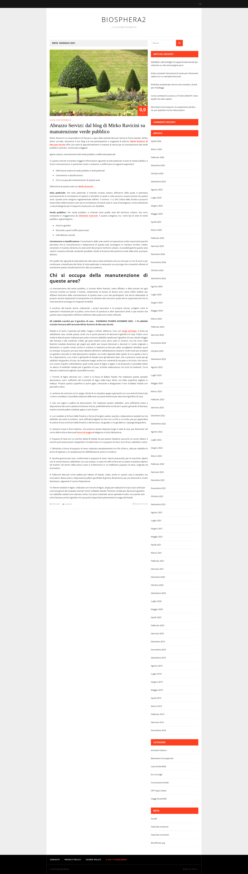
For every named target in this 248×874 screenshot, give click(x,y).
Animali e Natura (159, 750)
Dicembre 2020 (158, 577)
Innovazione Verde (160, 782)
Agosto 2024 (156, 286)
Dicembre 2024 (158, 254)
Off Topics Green (159, 790)
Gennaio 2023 (157, 407)
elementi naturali (88, 215)
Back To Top (190, 869)
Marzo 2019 (156, 706)
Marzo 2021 (156, 552)
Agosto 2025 (156, 189)
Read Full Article (141, 504)
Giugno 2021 (157, 528)
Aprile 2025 (156, 221)
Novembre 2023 (158, 342)
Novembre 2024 (158, 262)
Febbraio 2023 (157, 399)
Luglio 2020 (156, 601)
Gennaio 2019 (157, 722)
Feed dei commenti (160, 834)
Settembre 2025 (158, 181)
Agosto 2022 (156, 431)
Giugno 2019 (157, 681)
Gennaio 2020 (157, 633)
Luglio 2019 (156, 673)
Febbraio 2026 (157, 157)
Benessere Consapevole (162, 758)
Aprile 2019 (156, 698)
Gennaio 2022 (157, 472)
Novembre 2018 (158, 730)
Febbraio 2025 (157, 238)
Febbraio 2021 (157, 560)
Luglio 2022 (156, 439)
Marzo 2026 (156, 149)
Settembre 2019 (158, 657)
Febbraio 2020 (157, 625)
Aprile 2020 (156, 617)
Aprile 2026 (156, 141)
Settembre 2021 (158, 504)
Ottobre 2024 (157, 270)
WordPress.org (158, 842)
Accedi (154, 818)
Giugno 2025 (157, 205)
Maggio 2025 (157, 213)
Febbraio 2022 (157, 464)
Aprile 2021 (156, 544)
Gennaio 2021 (157, 568)
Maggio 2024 (157, 310)
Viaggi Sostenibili (159, 798)
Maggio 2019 (157, 690)
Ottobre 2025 (157, 173)
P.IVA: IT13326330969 (116, 859)
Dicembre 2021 (158, 480)
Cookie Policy (93, 859)
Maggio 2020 (157, 609)
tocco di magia (84, 432)
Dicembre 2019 (158, 641)
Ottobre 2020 (157, 585)
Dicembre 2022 (158, 415)
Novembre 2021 (158, 488)
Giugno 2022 (157, 447)
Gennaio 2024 (157, 334)
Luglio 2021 (156, 520)
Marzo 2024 (156, 318)
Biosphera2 (63, 869)
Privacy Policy (73, 859)
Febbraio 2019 (157, 714)
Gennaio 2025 (157, 246)
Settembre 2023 (158, 359)
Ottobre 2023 (157, 351)
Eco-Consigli (156, 774)
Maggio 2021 (157, 536)
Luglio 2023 (156, 375)
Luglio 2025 (156, 197)
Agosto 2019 (156, 665)
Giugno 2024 (157, 302)
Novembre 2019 (158, 649)
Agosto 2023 (156, 367)
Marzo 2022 (156, 455)
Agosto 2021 (156, 512)
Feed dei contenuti (159, 826)
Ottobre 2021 (157, 496)
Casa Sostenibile (60, 120)
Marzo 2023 (156, 391)
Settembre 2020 (158, 593)
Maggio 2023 (157, 383)
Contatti (55, 859)
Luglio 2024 (156, 294)
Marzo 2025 (156, 230)
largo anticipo (129, 330)
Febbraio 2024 (157, 326)
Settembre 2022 (158, 423)
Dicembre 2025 (158, 165)
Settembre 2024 (158, 278)
